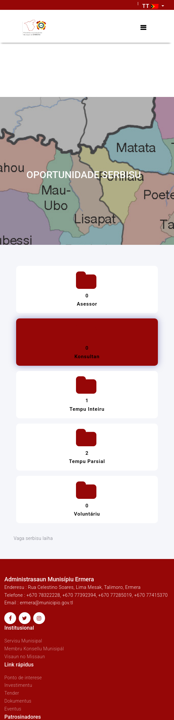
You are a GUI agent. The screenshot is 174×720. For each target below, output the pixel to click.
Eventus (12, 708)
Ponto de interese (23, 677)
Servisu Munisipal (23, 640)
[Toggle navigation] (143, 27)
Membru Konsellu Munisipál (34, 648)
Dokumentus (17, 701)
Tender (11, 693)
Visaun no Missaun (24, 656)
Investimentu (18, 685)
